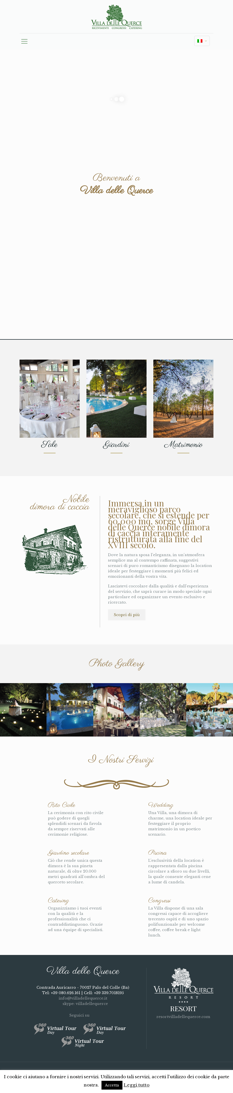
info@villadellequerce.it (83, 998)
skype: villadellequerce (83, 1003)
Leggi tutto (137, 1085)
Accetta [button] (112, 1085)
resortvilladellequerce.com (183, 1016)
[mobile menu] (24, 41)
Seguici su (82, 1015)
